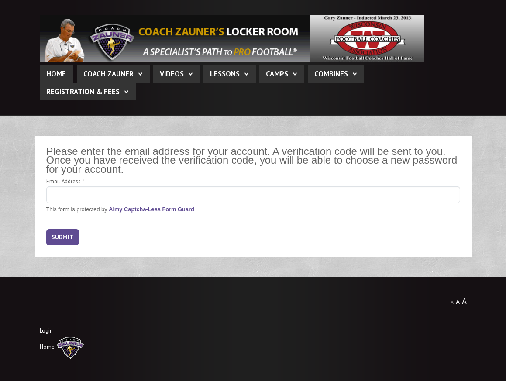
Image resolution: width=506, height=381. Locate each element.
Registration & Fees (83, 91)
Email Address (65, 181)
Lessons (225, 74)
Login (46, 330)
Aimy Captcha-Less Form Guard (151, 209)
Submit (63, 237)
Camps (277, 74)
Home (56, 74)
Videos (172, 74)
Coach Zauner (108, 74)
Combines (331, 74)
